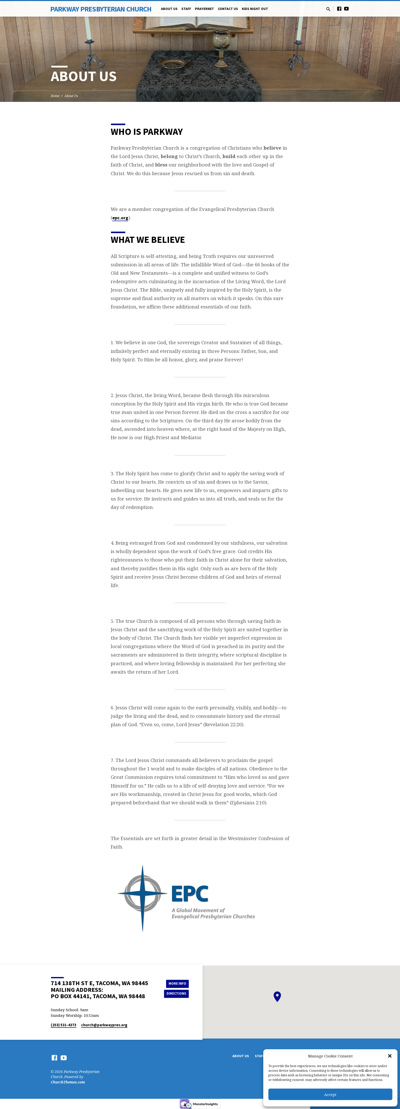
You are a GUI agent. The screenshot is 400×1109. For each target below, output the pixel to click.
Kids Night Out (255, 9)
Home (55, 96)
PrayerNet (204, 9)
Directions (176, 993)
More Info (176, 983)
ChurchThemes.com (68, 1082)
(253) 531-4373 (63, 1024)
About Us (169, 9)
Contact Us (228, 9)
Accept (330, 1094)
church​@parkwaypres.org (104, 1024)
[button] (389, 1055)
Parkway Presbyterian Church (100, 9)
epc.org (120, 218)
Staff (186, 9)
